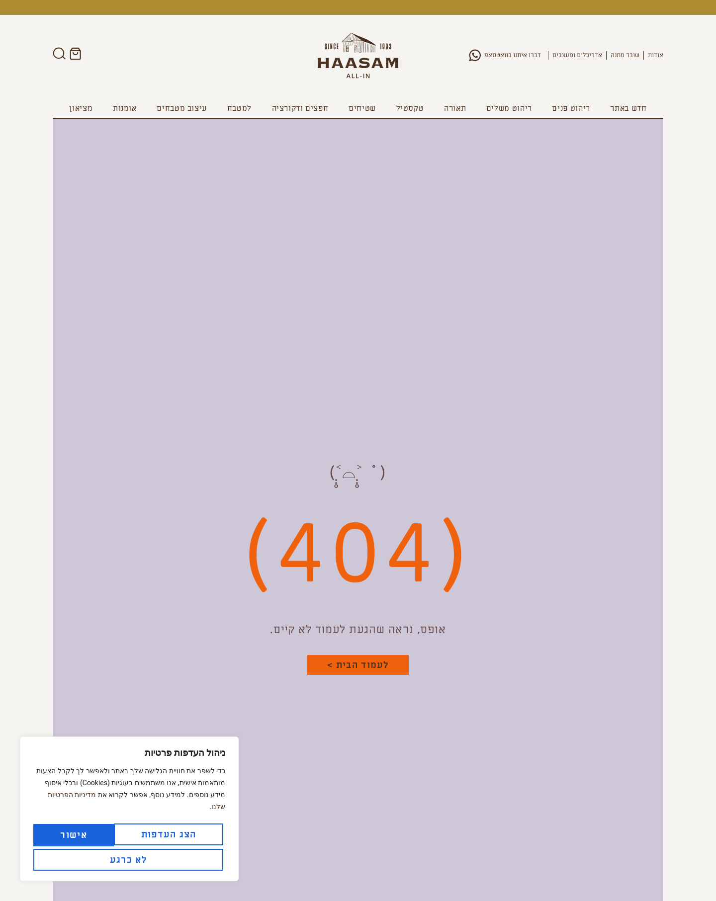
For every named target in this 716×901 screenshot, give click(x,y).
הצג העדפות (127, 834)
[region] (129, 809)
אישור (77, 858)
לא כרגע (171, 858)
